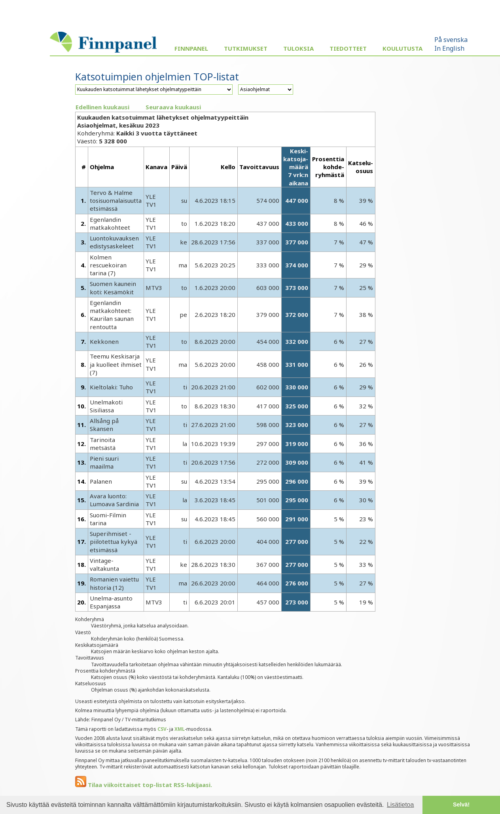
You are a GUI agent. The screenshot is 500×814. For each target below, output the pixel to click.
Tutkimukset (245, 48)
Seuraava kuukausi (173, 107)
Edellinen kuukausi (102, 107)
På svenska (451, 39)
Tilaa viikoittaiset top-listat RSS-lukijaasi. (143, 785)
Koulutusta (402, 48)
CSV (162, 729)
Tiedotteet (348, 48)
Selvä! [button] (461, 804)
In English (449, 48)
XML (179, 729)
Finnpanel (191, 48)
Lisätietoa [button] (400, 804)
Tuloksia (298, 48)
